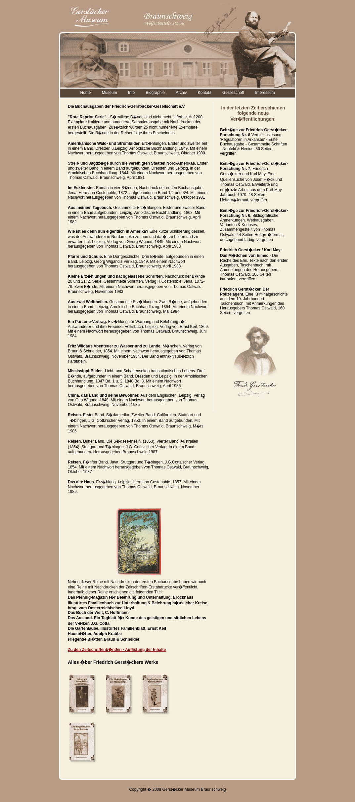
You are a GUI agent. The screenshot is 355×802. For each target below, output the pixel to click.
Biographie (155, 92)
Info (131, 92)
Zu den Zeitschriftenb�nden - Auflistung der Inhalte (117, 649)
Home (85, 92)
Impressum (265, 92)
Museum (109, 92)
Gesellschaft (233, 92)
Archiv (181, 92)
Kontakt (204, 92)
